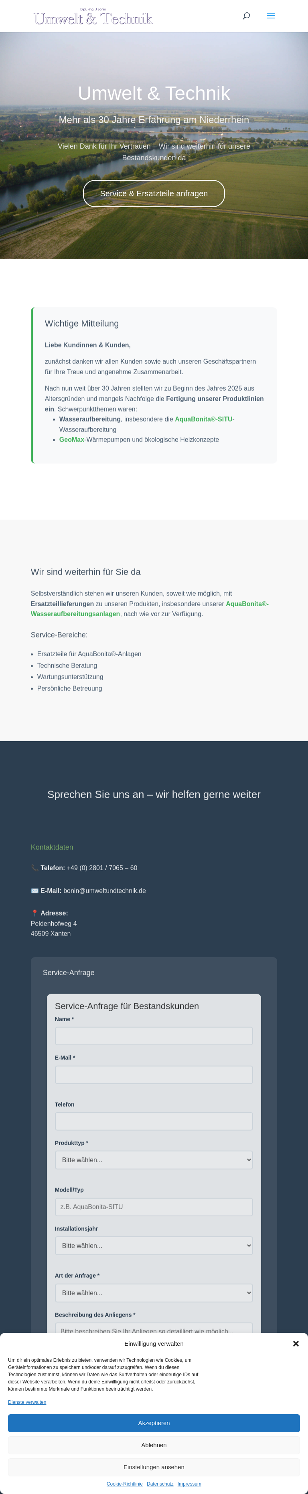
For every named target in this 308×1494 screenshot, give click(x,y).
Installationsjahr (76, 1232)
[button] (296, 1344)
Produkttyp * (71, 1146)
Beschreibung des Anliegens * (95, 1318)
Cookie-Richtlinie (125, 1484)
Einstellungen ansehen (154, 1467)
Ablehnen (153, 1445)
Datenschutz (160, 1484)
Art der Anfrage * (77, 1279)
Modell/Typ (69, 1194)
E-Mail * (65, 1062)
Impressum (189, 1484)
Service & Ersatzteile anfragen (154, 193)
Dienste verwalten (27, 1402)
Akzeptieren (154, 1422)
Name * (64, 1023)
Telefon (65, 1108)
